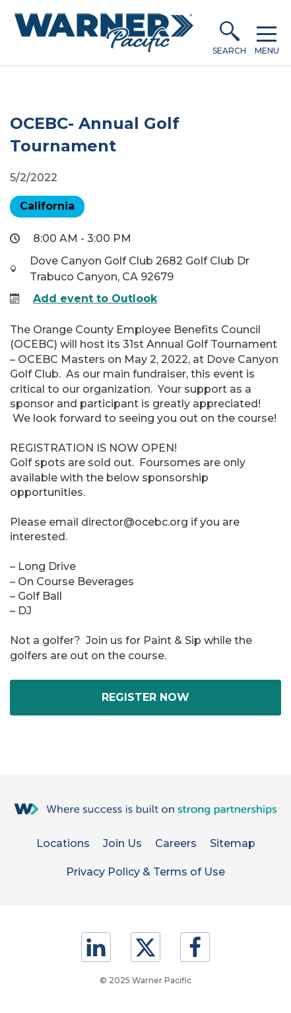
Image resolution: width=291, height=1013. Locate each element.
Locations (63, 843)
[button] (229, 33)
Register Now (174, 702)
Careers (176, 843)
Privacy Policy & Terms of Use (145, 872)
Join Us (122, 843)
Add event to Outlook (95, 298)
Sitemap (232, 843)
